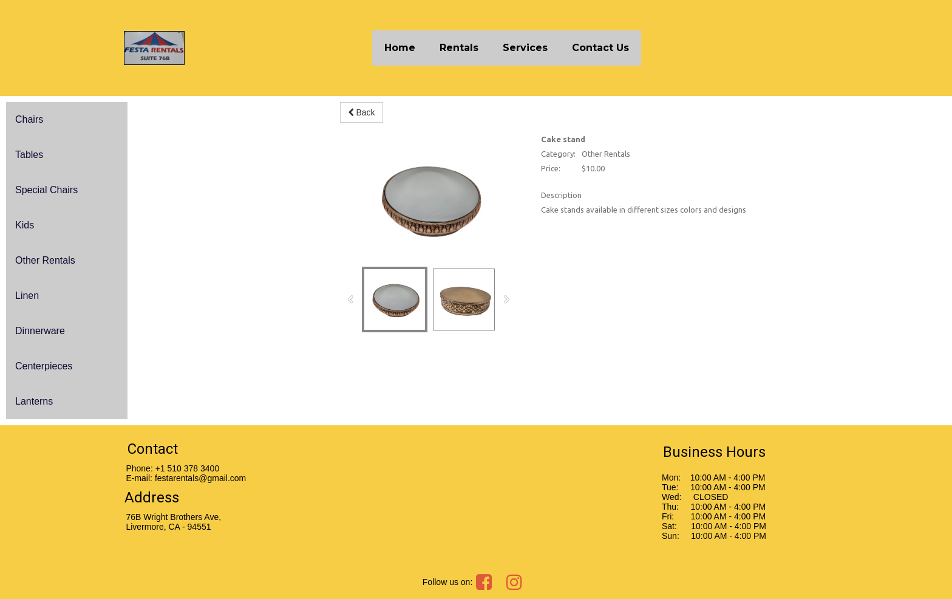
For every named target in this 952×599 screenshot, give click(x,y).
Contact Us (600, 47)
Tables (29, 154)
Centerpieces (43, 366)
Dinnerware (40, 331)
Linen (27, 295)
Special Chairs (46, 190)
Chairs (29, 119)
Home (399, 47)
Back (361, 112)
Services (525, 47)
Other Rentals (45, 260)
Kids (24, 225)
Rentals (459, 47)
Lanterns (34, 401)
